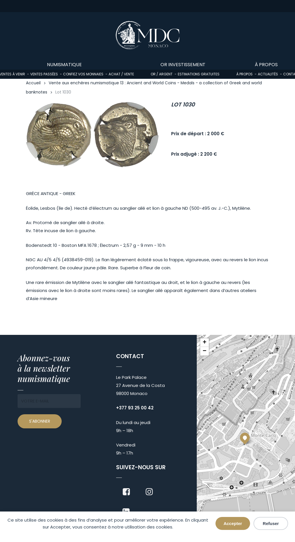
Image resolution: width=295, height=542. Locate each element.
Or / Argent (162, 74)
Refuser (271, 523)
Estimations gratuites (199, 74)
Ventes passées (44, 74)
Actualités (268, 74)
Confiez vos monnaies (83, 74)
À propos (244, 74)
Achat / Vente (121, 74)
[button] (245, 437)
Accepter (233, 523)
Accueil (33, 83)
